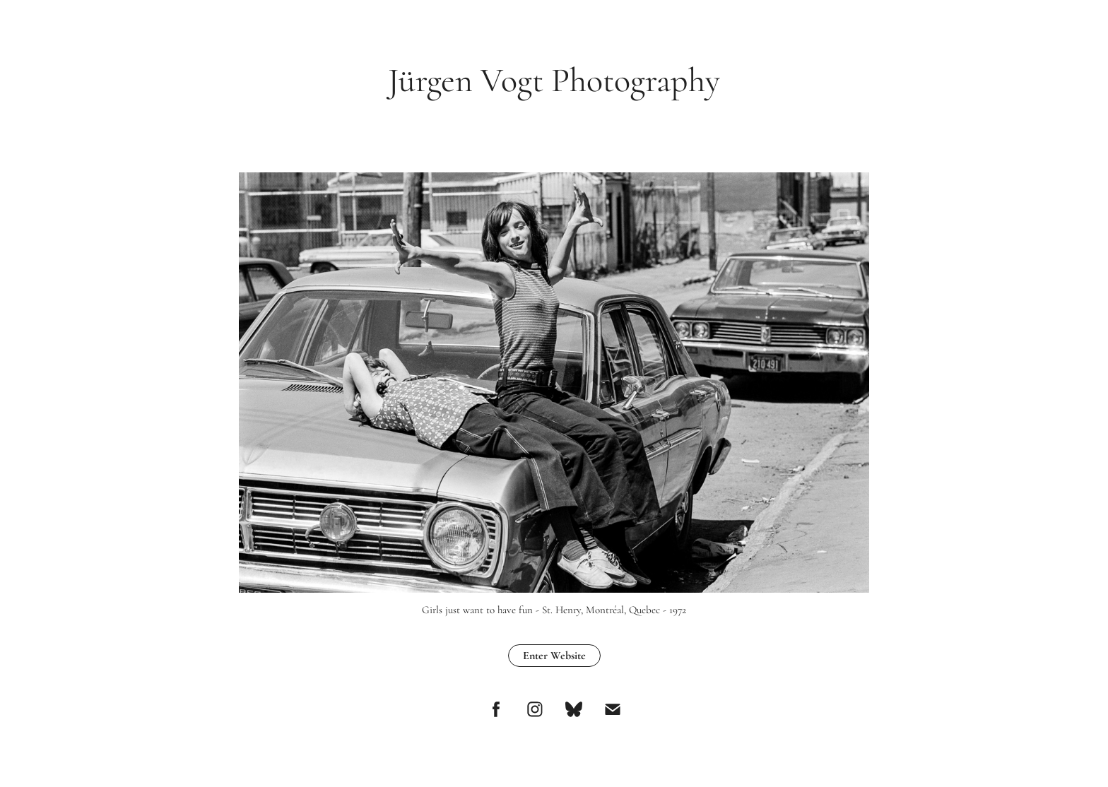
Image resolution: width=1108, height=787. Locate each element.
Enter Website (554, 656)
